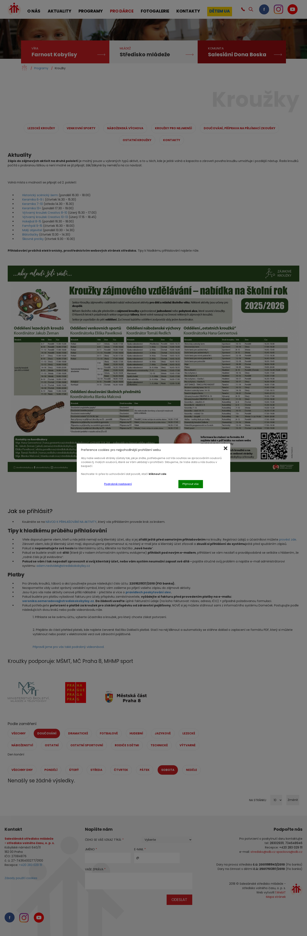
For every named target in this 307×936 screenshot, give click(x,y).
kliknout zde (157, 474)
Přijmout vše (190, 484)
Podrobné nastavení (118, 484)
